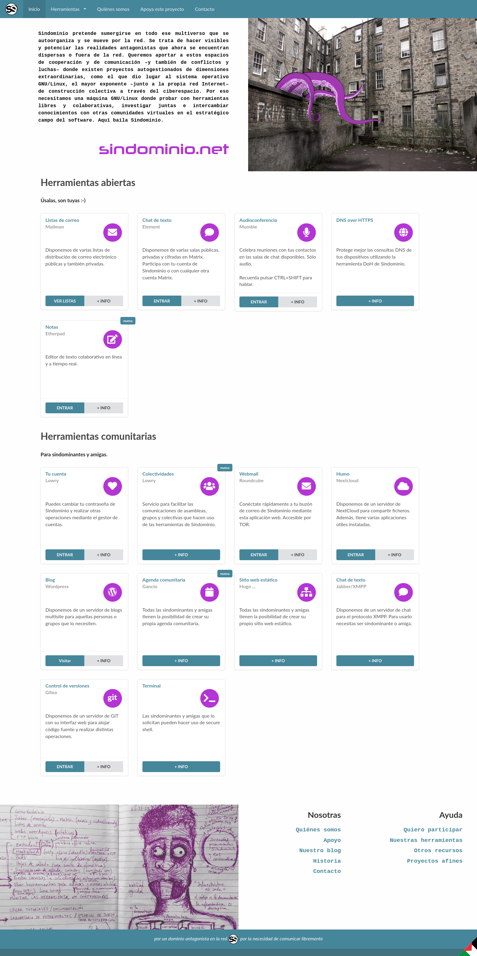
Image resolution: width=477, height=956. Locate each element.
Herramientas (68, 9)
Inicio (34, 9)
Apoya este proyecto (162, 9)
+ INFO (104, 300)
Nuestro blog (320, 850)
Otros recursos (438, 850)
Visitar (65, 660)
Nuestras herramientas (426, 840)
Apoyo (332, 840)
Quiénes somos (113, 9)
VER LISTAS (65, 300)
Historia (327, 861)
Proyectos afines (435, 861)
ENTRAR (162, 300)
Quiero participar (433, 830)
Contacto (204, 9)
